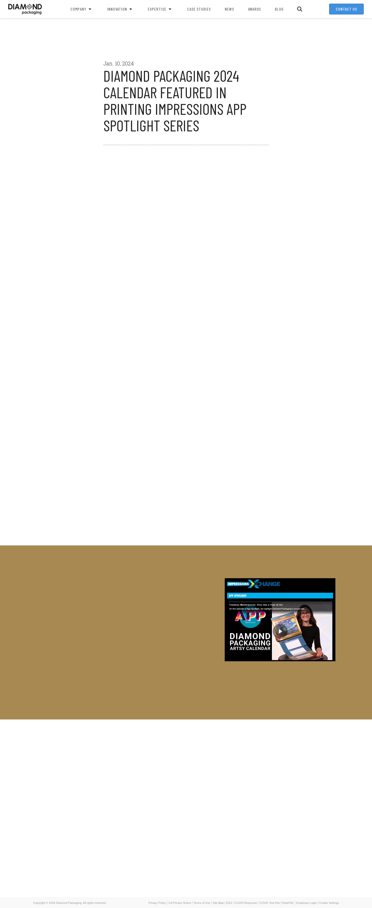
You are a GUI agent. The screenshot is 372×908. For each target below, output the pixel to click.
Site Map (218, 902)
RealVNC (288, 902)
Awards (254, 8)
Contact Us (346, 8)
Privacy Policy (157, 902)
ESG (229, 902)
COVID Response (246, 902)
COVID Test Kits (269, 902)
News (229, 8)
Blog (279, 8)
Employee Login (306, 902)
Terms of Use (201, 902)
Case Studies (199, 8)
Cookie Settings (329, 902)
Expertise (160, 9)
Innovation (120, 9)
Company (82, 9)
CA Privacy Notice (179, 902)
